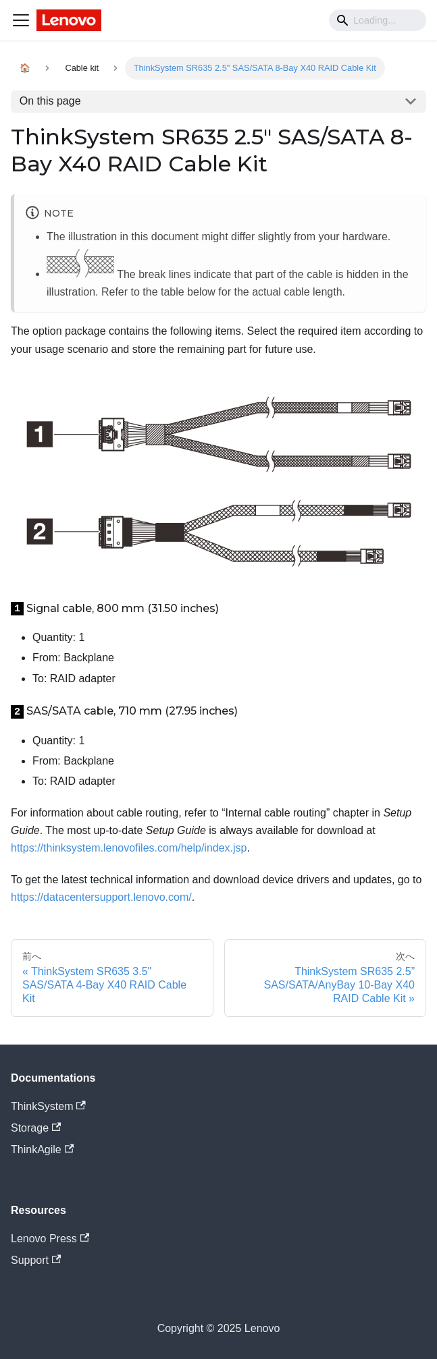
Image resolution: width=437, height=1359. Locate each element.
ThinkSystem (48, 1106)
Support (36, 1260)
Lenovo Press (50, 1238)
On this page (50, 101)
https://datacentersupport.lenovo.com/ (101, 897)
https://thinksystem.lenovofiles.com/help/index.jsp (129, 848)
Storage (36, 1128)
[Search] (377, 20)
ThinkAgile (42, 1149)
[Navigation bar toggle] (21, 20)
